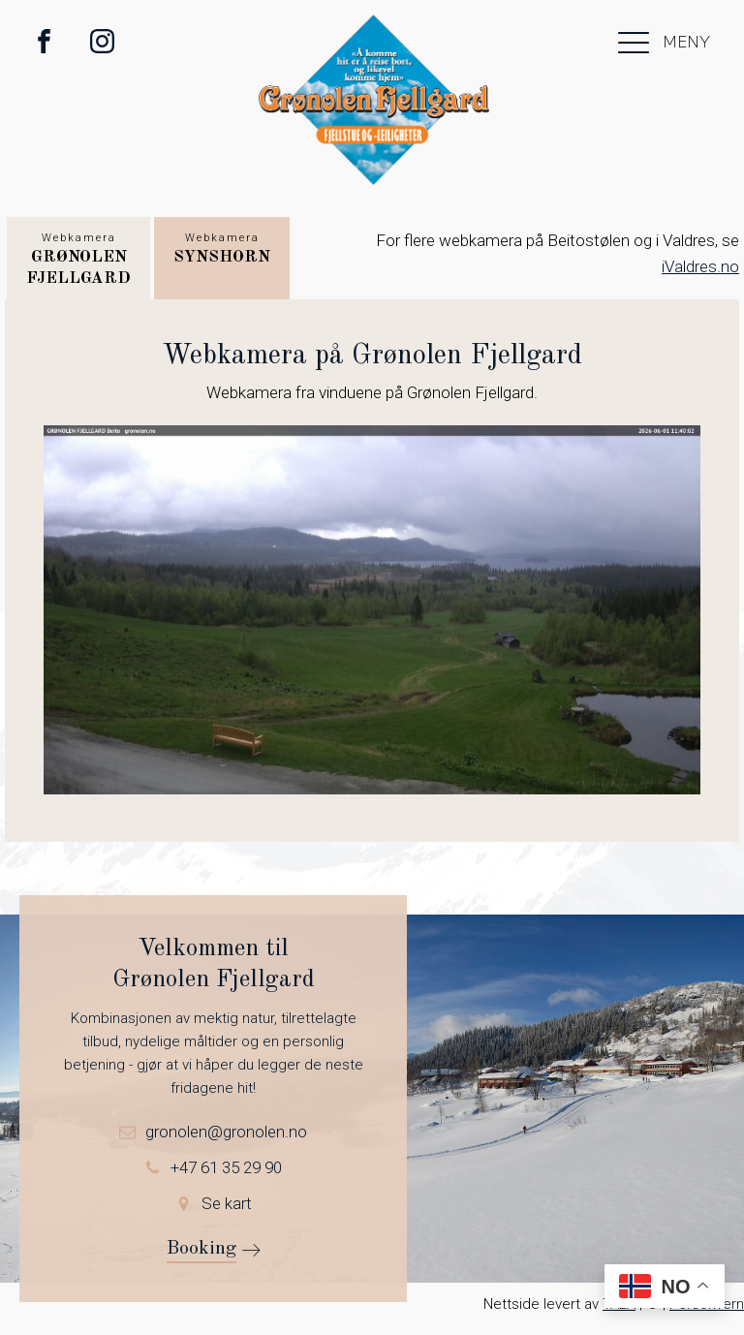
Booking (201, 1248)
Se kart (227, 1203)
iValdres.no (700, 266)
